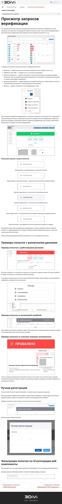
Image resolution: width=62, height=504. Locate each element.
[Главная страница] (2, 7)
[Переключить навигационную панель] (2, 2)
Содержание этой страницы (10, 14)
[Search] (55, 2)
